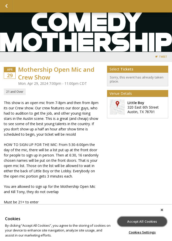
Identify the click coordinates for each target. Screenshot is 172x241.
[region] (86, 223)
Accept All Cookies (142, 221)
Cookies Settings (142, 232)
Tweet (163, 56)
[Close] (161, 209)
